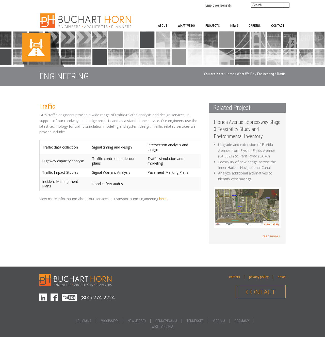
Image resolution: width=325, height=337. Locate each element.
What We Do (186, 25)
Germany (242, 321)
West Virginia (162, 327)
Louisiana (84, 321)
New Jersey (137, 321)
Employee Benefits (218, 5)
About (162, 25)
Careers (255, 25)
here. (163, 198)
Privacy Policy (259, 277)
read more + (272, 236)
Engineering (265, 74)
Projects (212, 25)
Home (229, 74)
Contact (277, 25)
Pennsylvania (166, 321)
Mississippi (110, 321)
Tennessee (195, 321)
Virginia (219, 321)
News (234, 25)
